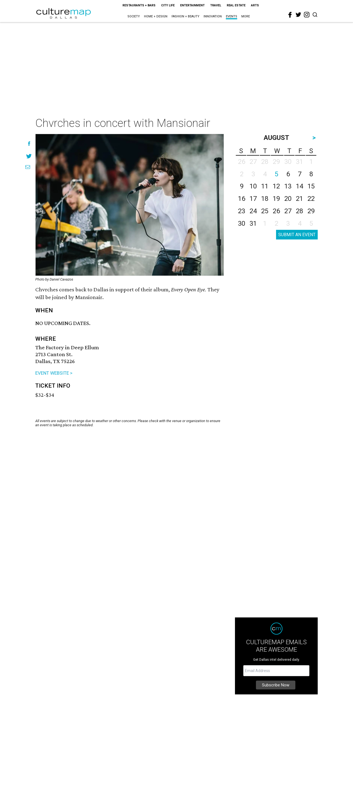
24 (253, 211)
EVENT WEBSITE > (54, 373)
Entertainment (192, 5)
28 (299, 211)
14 (299, 186)
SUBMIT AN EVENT (296, 234)
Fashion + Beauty (185, 16)
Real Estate (236, 5)
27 (288, 211)
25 (264, 211)
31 (253, 223)
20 (288, 199)
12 (276, 186)
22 (311, 199)
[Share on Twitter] (29, 156)
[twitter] (298, 14)
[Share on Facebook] (29, 143)
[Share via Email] (27, 167)
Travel (215, 5)
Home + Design (155, 16)
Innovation (213, 16)
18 (264, 199)
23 (241, 211)
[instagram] (306, 14)
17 (253, 199)
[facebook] (290, 15)
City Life (168, 5)
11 (264, 186)
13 (288, 186)
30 (241, 223)
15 (311, 186)
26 (276, 211)
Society (133, 16)
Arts (255, 5)
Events (231, 16)
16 (241, 199)
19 (276, 199)
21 (299, 199)
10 (253, 186)
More (245, 16)
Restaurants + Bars (139, 5)
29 (311, 211)
